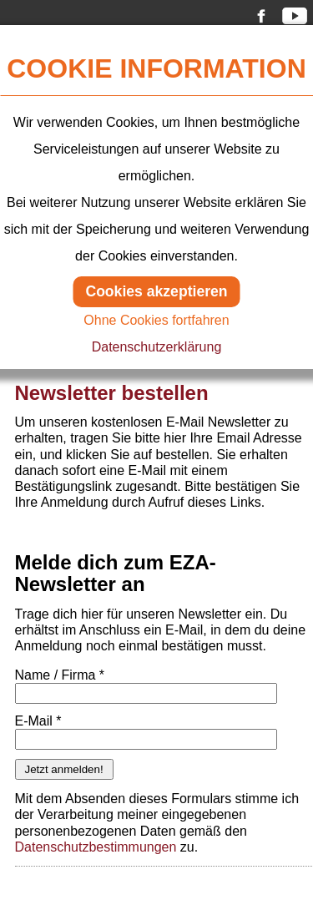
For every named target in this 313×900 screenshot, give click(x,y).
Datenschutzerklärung (157, 347)
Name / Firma (60, 675)
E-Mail (38, 721)
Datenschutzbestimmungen (96, 847)
